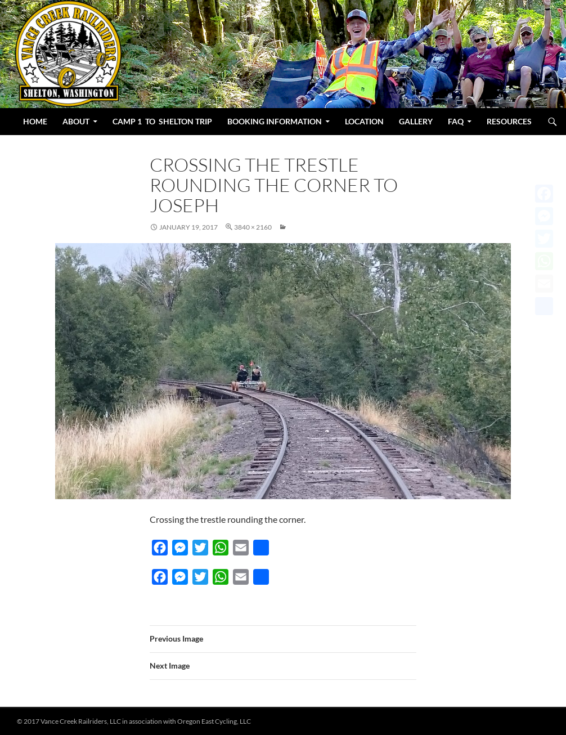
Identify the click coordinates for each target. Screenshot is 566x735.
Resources (509, 121)
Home (35, 121)
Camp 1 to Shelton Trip (162, 121)
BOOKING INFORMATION (274, 121)
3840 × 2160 (253, 227)
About (75, 121)
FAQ (456, 121)
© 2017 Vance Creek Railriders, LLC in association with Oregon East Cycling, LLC (134, 721)
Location (364, 121)
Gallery (416, 121)
